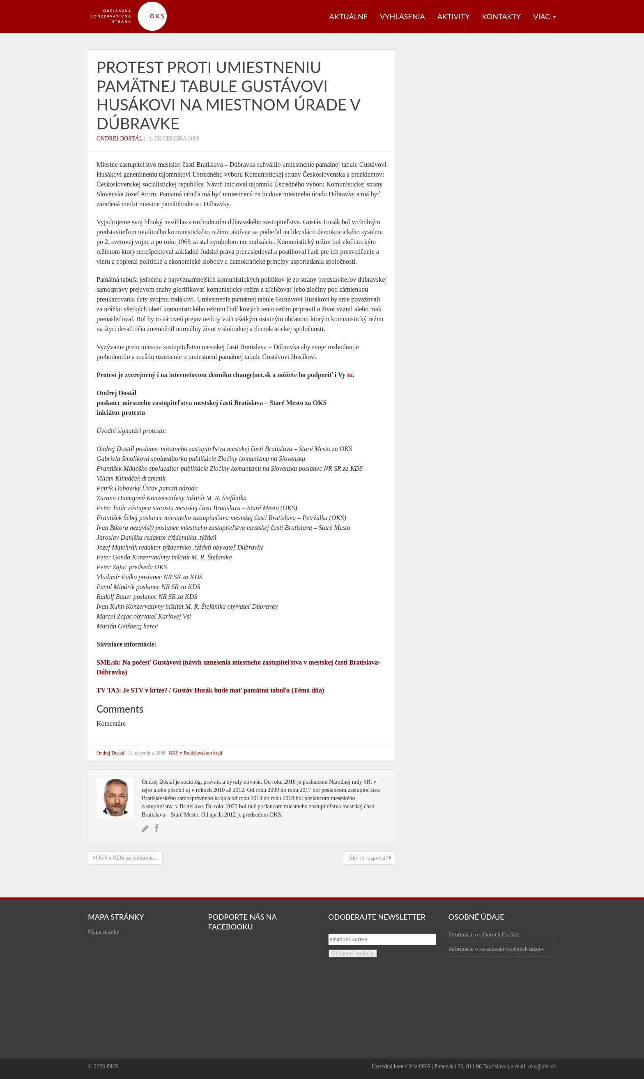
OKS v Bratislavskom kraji (195, 753)
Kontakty (501, 16)
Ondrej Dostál (120, 139)
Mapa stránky (104, 932)
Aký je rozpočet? (369, 858)
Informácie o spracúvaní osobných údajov (496, 949)
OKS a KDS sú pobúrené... (125, 858)
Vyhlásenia (402, 16)
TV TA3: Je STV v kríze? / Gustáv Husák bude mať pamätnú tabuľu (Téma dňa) (210, 690)
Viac (544, 16)
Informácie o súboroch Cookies (484, 935)
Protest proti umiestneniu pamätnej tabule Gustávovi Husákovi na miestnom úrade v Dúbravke (228, 95)
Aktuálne (348, 16)
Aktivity (453, 16)
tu (350, 374)
